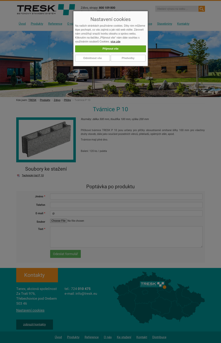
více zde (116, 41)
